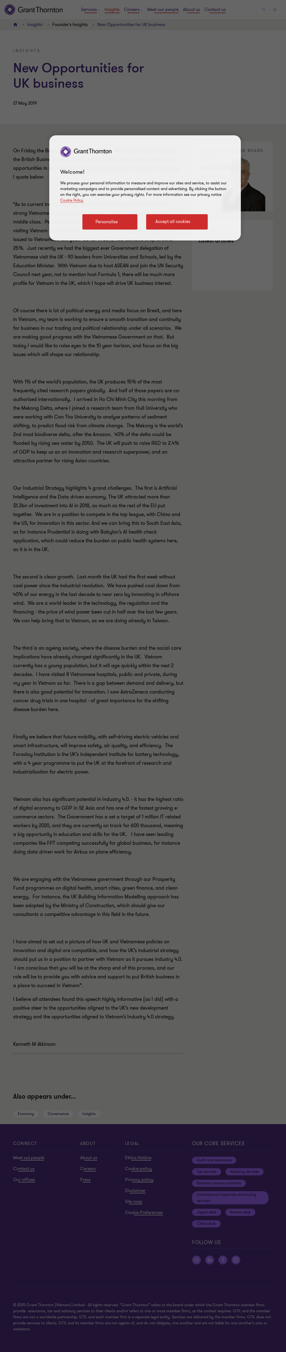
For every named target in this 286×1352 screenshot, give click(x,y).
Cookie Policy (71, 200)
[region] (145, 187)
